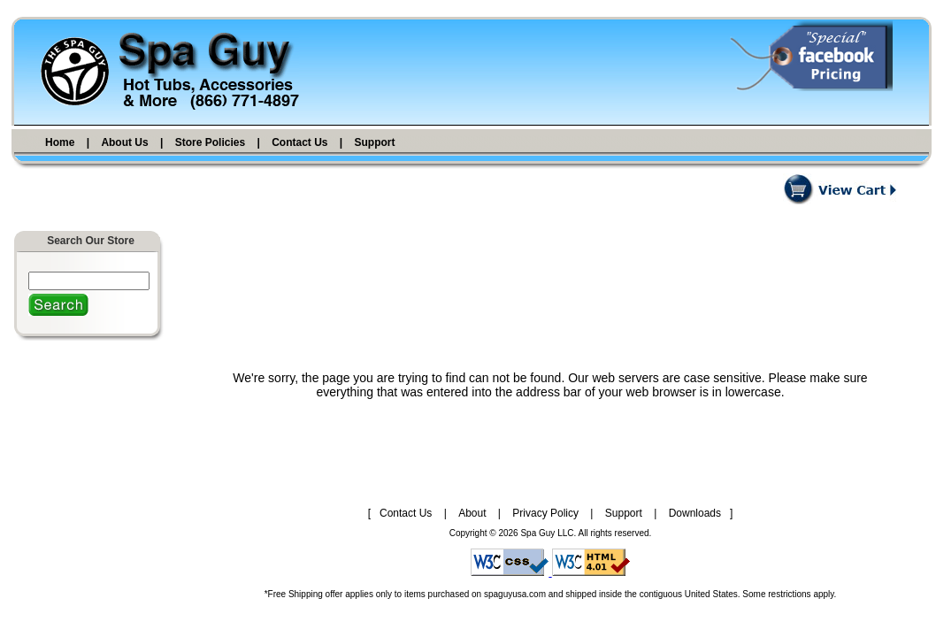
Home (59, 142)
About (472, 513)
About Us (124, 142)
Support (375, 142)
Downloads (695, 513)
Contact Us (299, 142)
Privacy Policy (545, 513)
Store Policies (210, 142)
